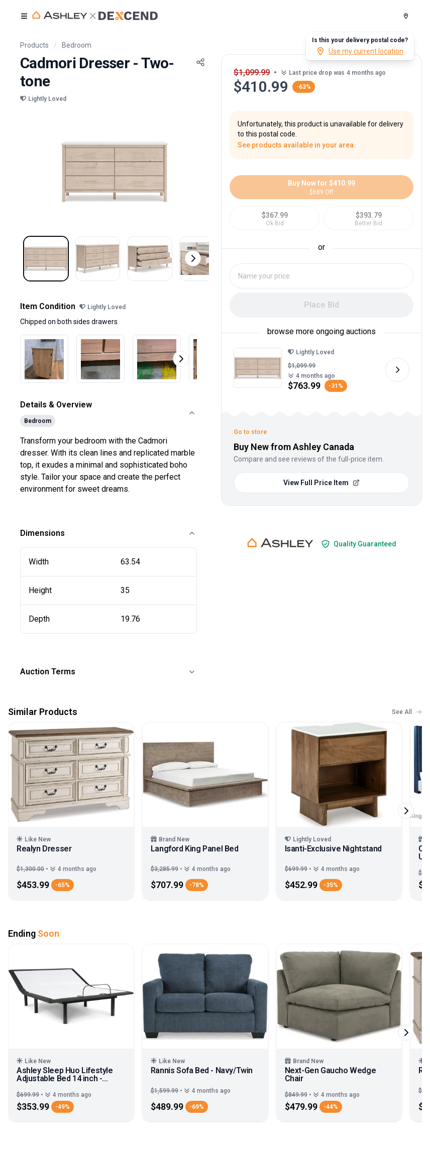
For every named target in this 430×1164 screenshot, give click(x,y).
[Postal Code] (406, 16)
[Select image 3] (166, 262)
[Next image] (397, 370)
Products (34, 45)
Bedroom (76, 45)
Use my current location (359, 51)
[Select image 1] (49, 262)
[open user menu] (24, 16)
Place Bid (321, 305)
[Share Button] (200, 62)
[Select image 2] (107, 262)
